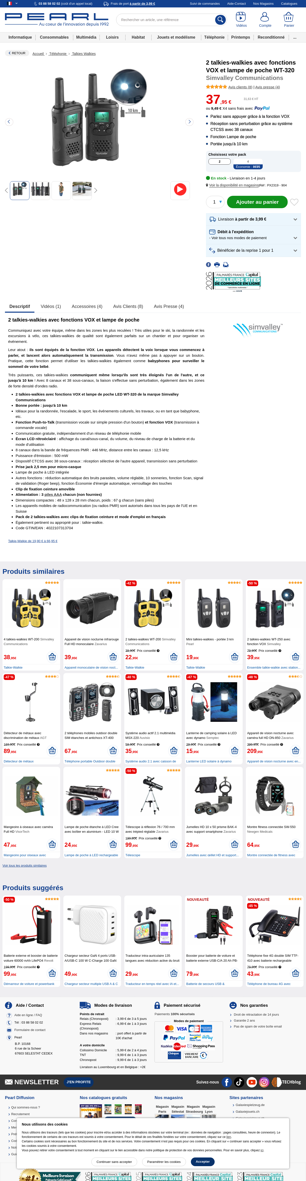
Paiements (174, 1014)
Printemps (240, 37)
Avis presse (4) (169, 306)
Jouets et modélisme (176, 37)
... (295, 37)
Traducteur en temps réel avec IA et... (152, 984)
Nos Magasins (263, 3)
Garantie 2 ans (244, 1020)
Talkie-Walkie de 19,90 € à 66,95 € (32, 541)
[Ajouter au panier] (257, 202)
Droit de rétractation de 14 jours (256, 1014)
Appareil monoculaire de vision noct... (91, 667)
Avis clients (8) (128, 306)
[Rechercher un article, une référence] (171, 20)
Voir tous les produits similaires (24, 865)
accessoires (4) (87, 306)
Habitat (138, 37)
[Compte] (265, 20)
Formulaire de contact (30, 1030)
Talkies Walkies (83, 54)
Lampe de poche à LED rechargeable (91, 855)
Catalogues (289, 3)
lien (228, 1137)
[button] (233, 185)
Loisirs (112, 37)
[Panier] (289, 20)
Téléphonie (214, 37)
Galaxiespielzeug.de (250, 1105)
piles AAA (53, 494)
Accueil (38, 54)
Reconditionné (271, 37)
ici (262, 1150)
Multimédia (86, 37)
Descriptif (19, 306)
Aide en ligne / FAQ (28, 1015)
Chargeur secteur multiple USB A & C (91, 984)
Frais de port (133, 3)
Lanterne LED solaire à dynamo (208, 761)
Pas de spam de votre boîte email (258, 1026)
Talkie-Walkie (13, 667)
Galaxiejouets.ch (247, 1111)
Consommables (54, 37)
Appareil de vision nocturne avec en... (274, 761)
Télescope (133, 855)
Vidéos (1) (51, 306)
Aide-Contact (236, 3)
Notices (16, 1147)
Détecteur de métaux (19, 761)
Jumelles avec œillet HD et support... (212, 855)
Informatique (20, 37)
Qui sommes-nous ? (25, 1107)
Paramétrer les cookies (164, 1162)
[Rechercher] (220, 20)
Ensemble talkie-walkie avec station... (274, 667)
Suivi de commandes (205, 3)
